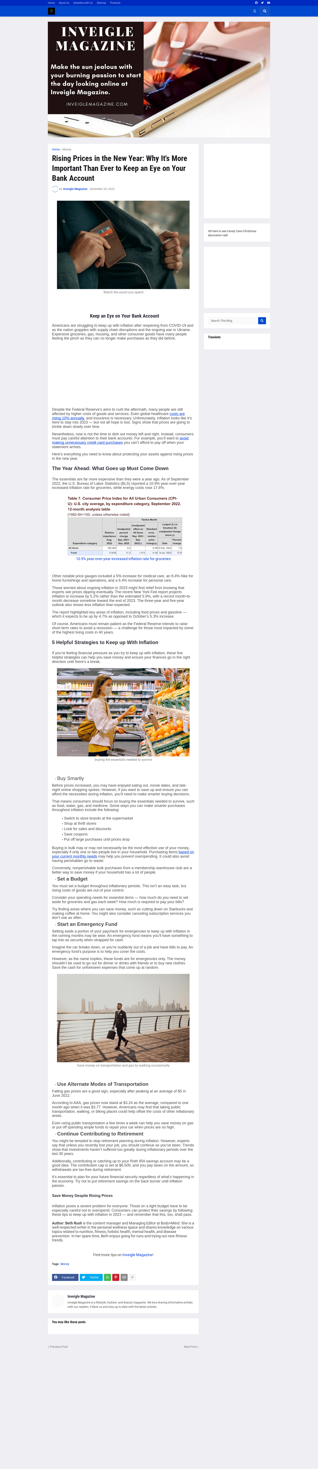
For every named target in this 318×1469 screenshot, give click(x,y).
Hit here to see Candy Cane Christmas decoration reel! (232, 233)
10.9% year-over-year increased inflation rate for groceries (123, 559)
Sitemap (101, 2)
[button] (254, 11)
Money (67, 149)
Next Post (190, 1346)
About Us (64, 2)
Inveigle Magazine (137, 1255)
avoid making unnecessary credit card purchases (120, 440)
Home (51, 2)
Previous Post (59, 1346)
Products (115, 2)
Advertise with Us (83, 2)
